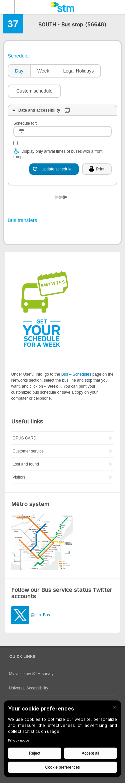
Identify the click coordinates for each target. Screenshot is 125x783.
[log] (62, 131)
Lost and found (26, 464)
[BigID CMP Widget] (62, 740)
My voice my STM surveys (32, 673)
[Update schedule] (54, 169)
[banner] (62, 7)
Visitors (19, 477)
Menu (7, 7)
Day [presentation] (19, 71)
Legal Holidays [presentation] (78, 71)
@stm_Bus (40, 615)
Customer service (28, 451)
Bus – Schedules (76, 374)
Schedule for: (25, 123)
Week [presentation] (43, 71)
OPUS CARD (24, 438)
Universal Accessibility (28, 688)
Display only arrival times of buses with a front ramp (57, 154)
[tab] (19, 71)
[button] (34, 91)
